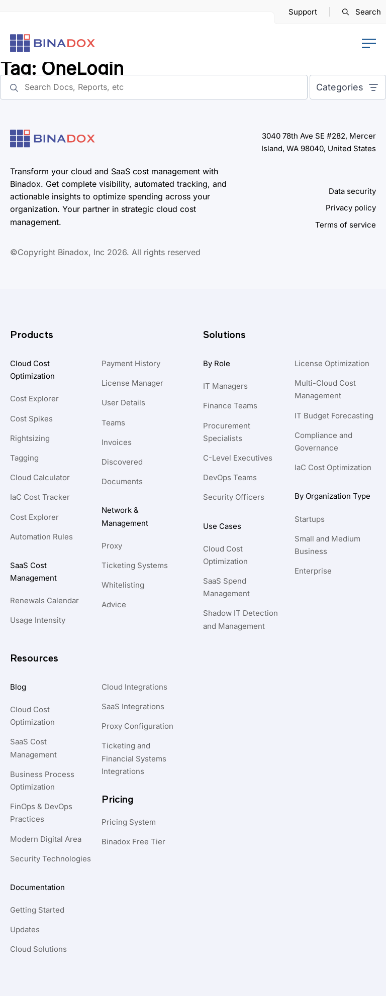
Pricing (118, 800)
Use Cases (222, 526)
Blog (18, 687)
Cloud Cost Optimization (32, 370)
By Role (216, 363)
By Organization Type (332, 496)
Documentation (37, 887)
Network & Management (125, 516)
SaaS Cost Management (33, 572)
